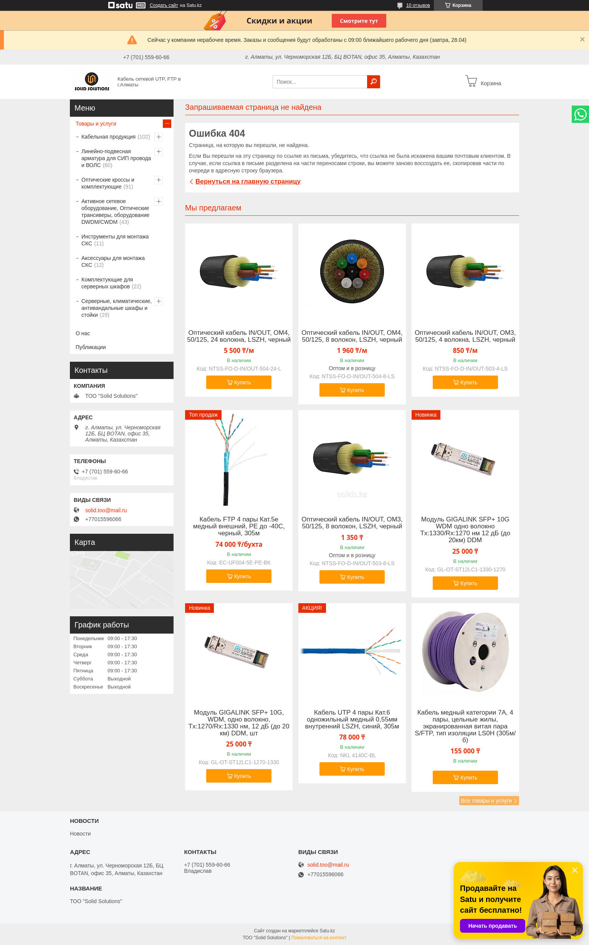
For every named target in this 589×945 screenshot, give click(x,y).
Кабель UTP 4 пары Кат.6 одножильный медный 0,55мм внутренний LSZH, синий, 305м (352, 719)
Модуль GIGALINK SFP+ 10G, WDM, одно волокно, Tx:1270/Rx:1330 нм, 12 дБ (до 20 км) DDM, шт (239, 723)
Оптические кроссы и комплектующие (107, 183)
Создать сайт (164, 5)
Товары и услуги (96, 124)
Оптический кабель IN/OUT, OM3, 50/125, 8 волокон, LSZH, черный (352, 523)
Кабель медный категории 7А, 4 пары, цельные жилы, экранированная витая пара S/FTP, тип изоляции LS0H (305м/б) (465, 726)
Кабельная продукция (108, 137)
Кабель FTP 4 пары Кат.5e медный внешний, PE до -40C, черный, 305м (239, 526)
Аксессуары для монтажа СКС (113, 261)
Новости (80, 834)
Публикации (91, 347)
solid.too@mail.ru (106, 510)
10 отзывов (418, 5)
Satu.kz (327, 930)
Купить (242, 382)
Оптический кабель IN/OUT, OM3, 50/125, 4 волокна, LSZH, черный (465, 336)
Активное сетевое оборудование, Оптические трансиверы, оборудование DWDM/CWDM (115, 211)
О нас (83, 333)
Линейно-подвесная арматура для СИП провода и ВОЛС (116, 158)
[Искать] (373, 81)
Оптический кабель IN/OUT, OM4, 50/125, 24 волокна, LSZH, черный (239, 336)
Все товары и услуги (486, 801)
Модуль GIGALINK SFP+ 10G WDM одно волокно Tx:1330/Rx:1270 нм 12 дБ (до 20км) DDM (465, 530)
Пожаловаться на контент (318, 937)
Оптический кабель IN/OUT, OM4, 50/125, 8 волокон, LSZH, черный (352, 336)
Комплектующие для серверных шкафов (107, 283)
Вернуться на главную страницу (248, 181)
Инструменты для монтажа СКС (115, 240)
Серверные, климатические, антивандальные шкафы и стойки (116, 308)
